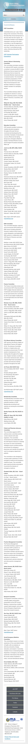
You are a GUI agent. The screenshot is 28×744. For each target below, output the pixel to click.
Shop (21, 9)
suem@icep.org (8, 391)
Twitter (15, 702)
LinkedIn (15, 712)
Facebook (15, 707)
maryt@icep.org (8, 218)
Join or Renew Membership (12, 9)
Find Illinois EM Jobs (15, 693)
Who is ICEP (8, 19)
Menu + (5, 15)
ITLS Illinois (15, 698)
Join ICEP (15, 689)
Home (4, 19)
